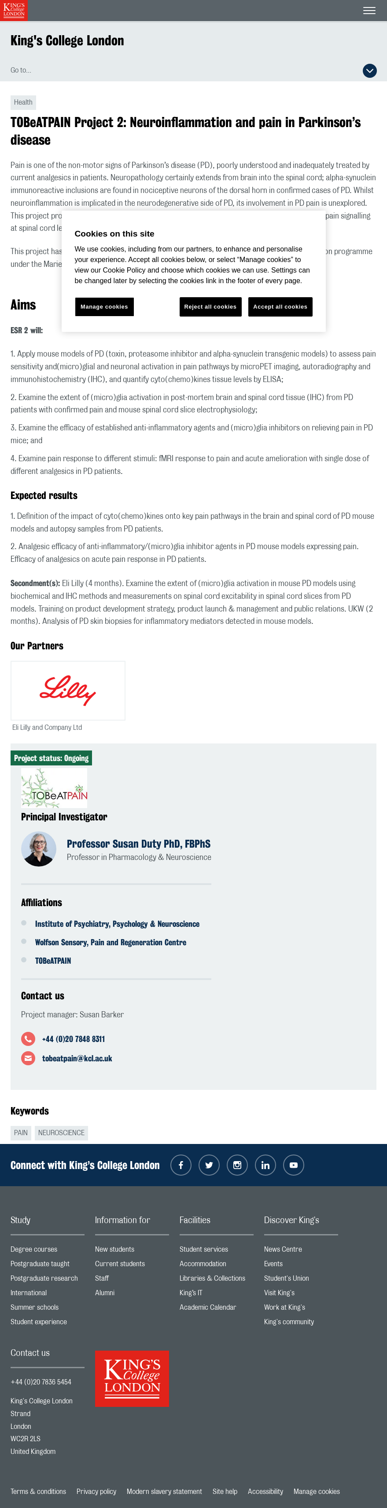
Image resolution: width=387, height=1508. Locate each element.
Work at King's (301, 1309)
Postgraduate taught (48, 1265)
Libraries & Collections (217, 1280)
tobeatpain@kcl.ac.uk (77, 1058)
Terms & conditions (38, 1491)
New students (132, 1251)
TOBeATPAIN (53, 960)
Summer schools (48, 1309)
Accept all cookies (280, 306)
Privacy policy (96, 1491)
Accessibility (265, 1491)
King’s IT (217, 1294)
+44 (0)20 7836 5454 (41, 1382)
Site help (225, 1491)
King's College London (67, 40)
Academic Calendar (217, 1309)
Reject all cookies (210, 306)
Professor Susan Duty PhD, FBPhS (138, 843)
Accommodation (217, 1265)
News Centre (301, 1251)
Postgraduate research (48, 1280)
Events (301, 1265)
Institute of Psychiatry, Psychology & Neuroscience (117, 923)
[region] (194, 271)
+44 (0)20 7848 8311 (73, 1039)
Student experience (48, 1324)
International (48, 1294)
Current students (132, 1265)
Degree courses (48, 1251)
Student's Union (301, 1280)
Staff (132, 1280)
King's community (301, 1324)
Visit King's (301, 1294)
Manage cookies (317, 1491)
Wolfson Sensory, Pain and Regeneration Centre (110, 942)
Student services (217, 1251)
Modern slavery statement (164, 1491)
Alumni (132, 1294)
